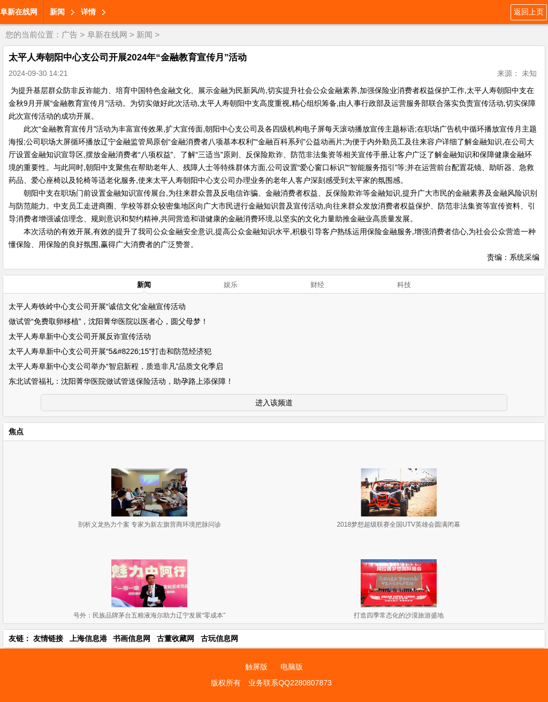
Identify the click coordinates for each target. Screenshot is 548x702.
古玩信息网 (219, 638)
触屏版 (256, 666)
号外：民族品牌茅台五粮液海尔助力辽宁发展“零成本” (149, 615)
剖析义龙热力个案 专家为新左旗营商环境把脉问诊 (149, 524)
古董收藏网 (175, 638)
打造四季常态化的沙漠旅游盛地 (399, 615)
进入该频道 (274, 402)
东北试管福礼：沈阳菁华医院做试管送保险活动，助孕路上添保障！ (121, 381)
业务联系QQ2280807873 (290, 682)
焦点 (16, 431)
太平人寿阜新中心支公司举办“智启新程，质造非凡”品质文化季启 (116, 366)
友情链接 (48, 638)
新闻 (57, 11)
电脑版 (291, 666)
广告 (70, 34)
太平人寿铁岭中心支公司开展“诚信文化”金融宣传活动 (97, 306)
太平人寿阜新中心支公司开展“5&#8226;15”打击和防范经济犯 (110, 351)
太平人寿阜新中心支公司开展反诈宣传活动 (80, 336)
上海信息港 (88, 638)
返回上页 (529, 11)
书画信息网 (131, 638)
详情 (88, 11)
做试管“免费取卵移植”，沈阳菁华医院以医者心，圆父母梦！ (108, 321)
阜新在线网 (18, 11)
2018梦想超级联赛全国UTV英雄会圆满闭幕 (398, 524)
